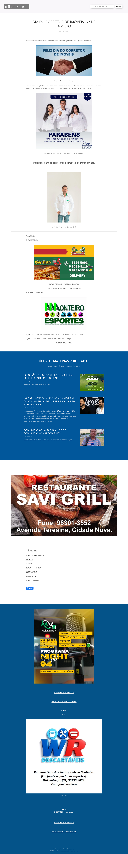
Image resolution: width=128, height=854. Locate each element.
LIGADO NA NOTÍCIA (33, 568)
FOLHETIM (29, 560)
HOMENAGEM (31, 576)
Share (29, 588)
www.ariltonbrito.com (64, 692)
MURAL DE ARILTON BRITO (36, 555)
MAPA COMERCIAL (33, 580)
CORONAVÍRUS (31, 572)
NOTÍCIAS (29, 564)
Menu (118, 6)
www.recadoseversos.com (64, 701)
